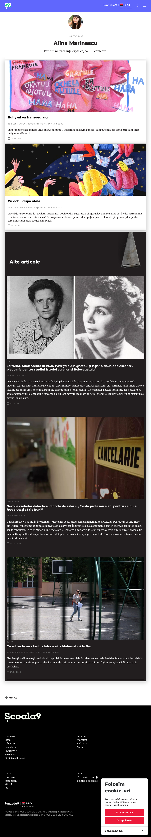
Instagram (11, 780)
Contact (81, 747)
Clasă (8, 739)
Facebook (10, 777)
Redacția (82, 743)
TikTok (9, 784)
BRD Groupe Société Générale (30, 812)
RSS (7, 788)
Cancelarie (10, 747)
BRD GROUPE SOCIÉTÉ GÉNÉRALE (56, 815)
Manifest (82, 739)
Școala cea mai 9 (14, 754)
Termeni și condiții (88, 777)
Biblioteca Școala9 (15, 758)
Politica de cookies (87, 780)
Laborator (10, 743)
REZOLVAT (11, 750)
